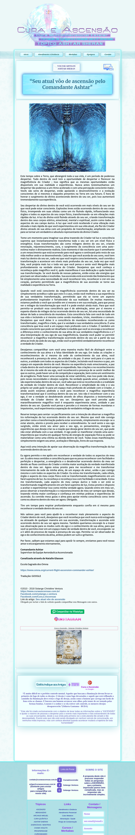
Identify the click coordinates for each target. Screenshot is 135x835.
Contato (107, 54)
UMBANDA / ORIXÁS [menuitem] (41, 806)
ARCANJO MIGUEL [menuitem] (40, 784)
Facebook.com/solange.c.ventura (39, 594)
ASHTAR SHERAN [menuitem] (41, 790)
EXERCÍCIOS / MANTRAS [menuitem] (41, 793)
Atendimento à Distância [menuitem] (68, 778)
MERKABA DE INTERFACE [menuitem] (69, 811)
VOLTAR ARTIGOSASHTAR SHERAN (66, 67)
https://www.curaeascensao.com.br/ (40, 591)
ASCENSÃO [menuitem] (40, 778)
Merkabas (73, 54)
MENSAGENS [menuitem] (41, 781)
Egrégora (91, 54)
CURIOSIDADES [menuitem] (40, 803)
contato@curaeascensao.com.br (43, 748)
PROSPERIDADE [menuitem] (40, 800)
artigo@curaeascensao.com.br (42, 753)
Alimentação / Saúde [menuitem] (67, 787)
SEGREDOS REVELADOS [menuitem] (41, 812)
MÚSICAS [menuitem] (41, 809)
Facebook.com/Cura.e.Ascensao (38, 596)
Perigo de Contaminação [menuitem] (67, 790)
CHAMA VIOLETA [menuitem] (41, 797)
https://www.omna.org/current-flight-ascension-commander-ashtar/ (57, 570)
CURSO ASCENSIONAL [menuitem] (69, 805)
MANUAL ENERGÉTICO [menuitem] (69, 808)
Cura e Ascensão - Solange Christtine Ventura (71, 628)
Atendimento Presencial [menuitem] (67, 781)
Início (26, 54)
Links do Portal (67, 738)
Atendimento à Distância (48, 54)
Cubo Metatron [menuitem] (67, 784)
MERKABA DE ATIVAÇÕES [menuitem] (69, 814)
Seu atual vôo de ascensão (50, 599)
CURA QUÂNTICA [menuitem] (41, 787)
